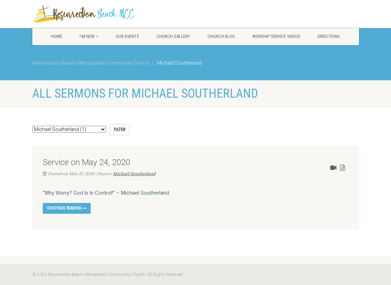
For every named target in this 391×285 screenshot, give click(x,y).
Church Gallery (173, 36)
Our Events (127, 36)
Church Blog (221, 36)
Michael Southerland (134, 174)
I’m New (89, 36)
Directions (329, 36)
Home (56, 36)
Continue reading (67, 208)
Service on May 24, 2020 (86, 162)
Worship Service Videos (276, 36)
